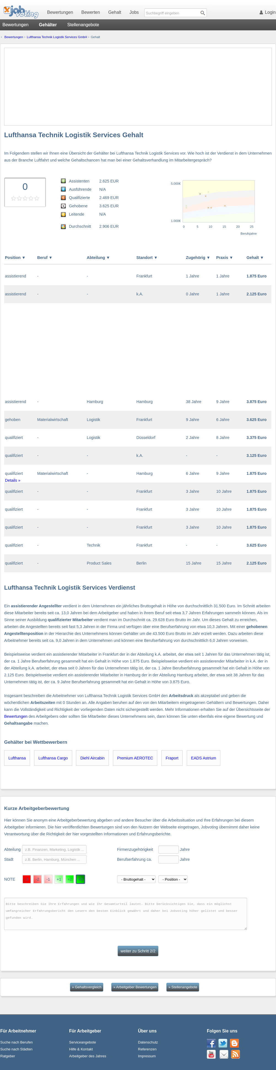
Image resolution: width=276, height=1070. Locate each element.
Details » (12, 480)
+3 (80, 879)
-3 (27, 879)
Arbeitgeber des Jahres (87, 1056)
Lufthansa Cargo (53, 758)
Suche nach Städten (16, 1049)
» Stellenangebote (182, 987)
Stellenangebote (83, 24)
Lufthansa (17, 758)
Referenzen (147, 1049)
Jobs (134, 12)
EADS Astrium (203, 758)
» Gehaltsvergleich (86, 987)
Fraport (172, 758)
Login (268, 12)
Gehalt (114, 12)
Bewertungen (60, 12)
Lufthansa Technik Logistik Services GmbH (57, 37)
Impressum (147, 1056)
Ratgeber (7, 1056)
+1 (59, 879)
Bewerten (90, 12)
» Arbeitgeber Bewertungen (134, 987)
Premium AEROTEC (135, 758)
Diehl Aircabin (92, 758)
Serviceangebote (82, 1042)
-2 (37, 879)
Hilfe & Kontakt (81, 1049)
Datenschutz (148, 1042)
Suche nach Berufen (16, 1042)
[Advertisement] (138, 86)
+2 (69, 879)
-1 (48, 879)
